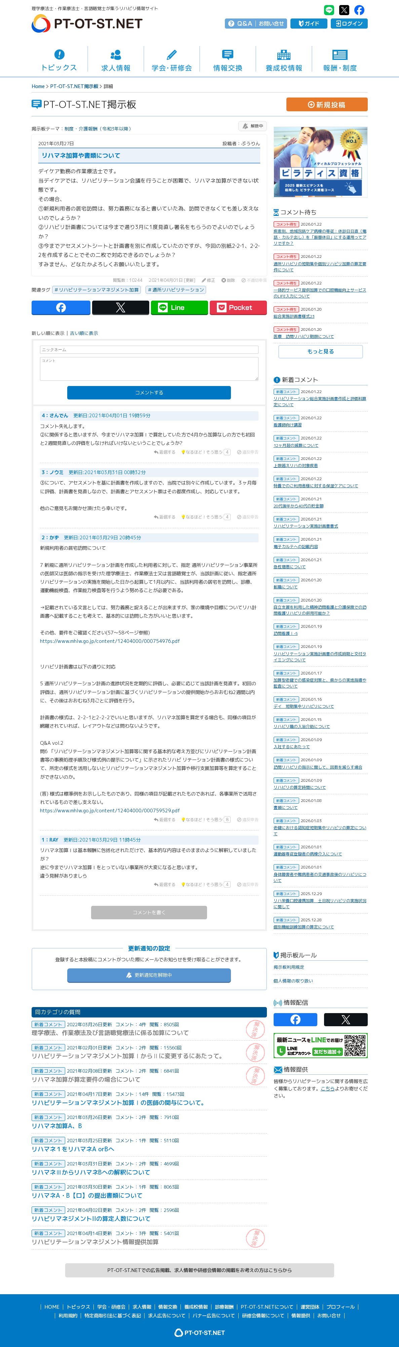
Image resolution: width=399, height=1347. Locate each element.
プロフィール (340, 1307)
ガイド (308, 23)
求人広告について (167, 1315)
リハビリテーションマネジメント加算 (99, 289)
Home (38, 86)
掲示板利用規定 (289, 967)
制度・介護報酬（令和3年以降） (99, 128)
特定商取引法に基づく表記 (112, 1315)
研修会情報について (263, 1315)
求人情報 (116, 59)
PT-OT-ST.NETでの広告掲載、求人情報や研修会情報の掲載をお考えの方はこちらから (199, 1270)
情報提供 (300, 1315)
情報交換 (227, 59)
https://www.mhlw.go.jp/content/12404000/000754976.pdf (110, 641)
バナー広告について (214, 1315)
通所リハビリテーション (178, 289)
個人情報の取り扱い (293, 981)
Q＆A (244, 23)
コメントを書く (149, 912)
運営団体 (310, 1307)
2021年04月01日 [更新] (172, 280)
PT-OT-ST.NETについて (267, 1307)
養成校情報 (284, 59)
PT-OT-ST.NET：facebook (359, 10)
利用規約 (67, 1315)
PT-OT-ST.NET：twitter (344, 10)
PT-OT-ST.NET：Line (329, 10)
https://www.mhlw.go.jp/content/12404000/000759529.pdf (110, 810)
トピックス (60, 59)
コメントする (149, 392)
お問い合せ (271, 23)
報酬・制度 (340, 59)
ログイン (349, 23)
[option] (320, 162)
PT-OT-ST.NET (87, 23)
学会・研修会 (172, 59)
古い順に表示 (84, 333)
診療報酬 (224, 1307)
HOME (51, 1307)
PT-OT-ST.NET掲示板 (74, 86)
